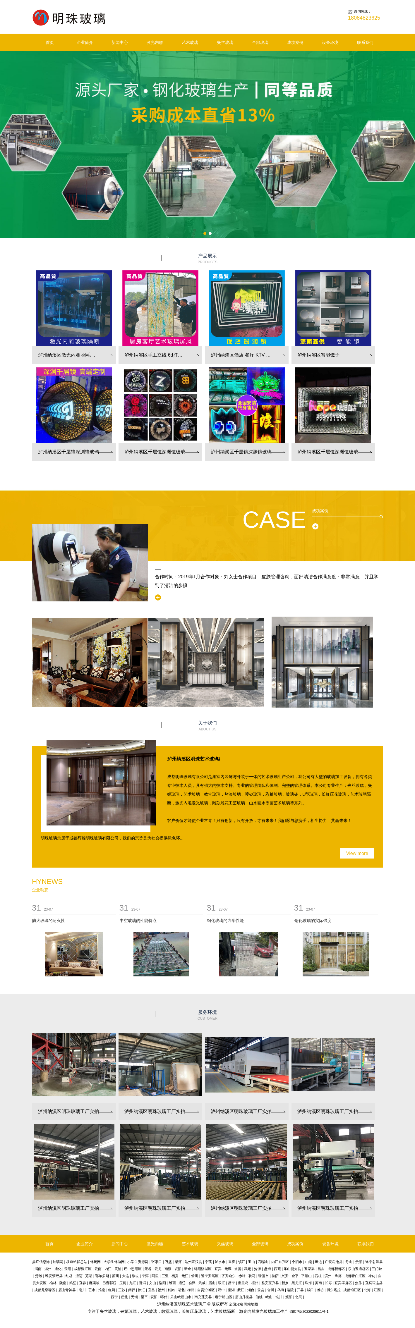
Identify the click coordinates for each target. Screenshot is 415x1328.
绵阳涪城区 (203, 1269)
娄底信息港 (41, 1262)
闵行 (131, 1290)
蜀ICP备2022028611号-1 (308, 1312)
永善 (237, 1269)
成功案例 (295, 42)
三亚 (165, 1276)
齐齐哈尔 (229, 1276)
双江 (221, 1283)
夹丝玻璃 (225, 42)
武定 (247, 1269)
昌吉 (321, 1269)
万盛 (168, 1262)
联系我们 (365, 42)
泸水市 (220, 1262)
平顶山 (306, 1276)
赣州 (161, 1290)
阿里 (155, 1276)
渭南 (38, 1269)
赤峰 (242, 1276)
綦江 (240, 1290)
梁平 (144, 1297)
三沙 (121, 1290)
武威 (201, 1283)
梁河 (178, 1262)
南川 (82, 1290)
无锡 (134, 1297)
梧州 (254, 1283)
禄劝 (371, 1276)
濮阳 (288, 1297)
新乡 (285, 1283)
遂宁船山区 (223, 1297)
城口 (310, 1290)
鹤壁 (72, 1283)
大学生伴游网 (114, 1262)
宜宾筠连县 (374, 1283)
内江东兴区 (280, 1262)
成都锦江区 (352, 1290)
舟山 (348, 1262)
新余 (187, 1269)
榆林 (52, 1283)
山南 (308, 1262)
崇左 (135, 1276)
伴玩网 (95, 1262)
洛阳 (162, 1283)
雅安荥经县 (54, 1276)
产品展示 (207, 259)
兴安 (285, 1276)
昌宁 (231, 1283)
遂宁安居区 (210, 1276)
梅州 (190, 1290)
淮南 (101, 1290)
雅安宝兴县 (270, 1283)
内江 (108, 1269)
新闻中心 (120, 42)
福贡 (175, 1276)
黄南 (318, 1283)
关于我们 (207, 726)
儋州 (194, 1276)
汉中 (221, 1290)
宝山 (251, 1262)
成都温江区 (83, 1269)
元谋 (227, 1269)
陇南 (62, 1283)
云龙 (158, 1269)
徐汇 (141, 1290)
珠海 (308, 1283)
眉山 (211, 1283)
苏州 (115, 1276)
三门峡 (377, 1269)
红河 (111, 1290)
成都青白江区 (355, 1276)
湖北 (181, 1290)
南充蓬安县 (203, 1297)
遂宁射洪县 (374, 1262)
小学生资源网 (137, 1262)
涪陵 (290, 1290)
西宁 (114, 1297)
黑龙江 (296, 1283)
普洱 (142, 1283)
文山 (152, 1283)
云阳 (67, 1269)
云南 (98, 1269)
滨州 (328, 1276)
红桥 (69, 1276)
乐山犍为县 (292, 1269)
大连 (125, 1276)
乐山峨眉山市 (180, 1297)
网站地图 (251, 1304)
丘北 (124, 1297)
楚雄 (38, 1276)
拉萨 (275, 1276)
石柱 (318, 1276)
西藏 (277, 1269)
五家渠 (309, 1269)
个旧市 (297, 1262)
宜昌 (151, 1290)
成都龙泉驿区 (44, 1290)
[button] (204, 233)
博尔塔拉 (334, 1290)
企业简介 (85, 42)
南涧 (168, 1269)
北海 (367, 1290)
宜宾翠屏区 (343, 1283)
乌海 (280, 1290)
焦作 (358, 1283)
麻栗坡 (94, 1283)
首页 (50, 42)
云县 (260, 1290)
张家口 (156, 1262)
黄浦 (117, 1269)
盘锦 (267, 1269)
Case (274, 520)
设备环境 (330, 42)
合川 (270, 1290)
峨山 (268, 1297)
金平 (295, 1276)
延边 (318, 1262)
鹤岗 (171, 1290)
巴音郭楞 (109, 1283)
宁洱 (145, 1276)
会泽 (192, 1283)
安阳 (153, 1297)
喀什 (163, 1297)
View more (357, 853)
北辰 (298, 1297)
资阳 (177, 1269)
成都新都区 (336, 1269)
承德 (338, 1276)
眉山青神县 (67, 1290)
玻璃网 (58, 1262)
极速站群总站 (76, 1262)
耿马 (251, 1276)
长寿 (328, 1283)
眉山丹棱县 (244, 1297)
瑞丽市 (263, 1276)
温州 (48, 1269)
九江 (132, 1283)
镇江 (241, 1262)
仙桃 (259, 1297)
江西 (377, 1290)
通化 (57, 1269)
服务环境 (207, 1015)
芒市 (91, 1290)
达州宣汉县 (193, 1262)
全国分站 (236, 1304)
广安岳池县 (333, 1262)
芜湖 (88, 1276)
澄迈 (79, 1276)
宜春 (82, 1283)
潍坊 (320, 1290)
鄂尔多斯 (102, 1276)
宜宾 (218, 1269)
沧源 (257, 1269)
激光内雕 (155, 42)
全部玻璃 (260, 42)
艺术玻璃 (190, 42)
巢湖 (231, 1290)
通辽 (182, 1283)
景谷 (148, 1269)
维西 (172, 1283)
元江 (184, 1276)
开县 (300, 1290)
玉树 (122, 1283)
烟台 (250, 1290)
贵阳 (358, 1262)
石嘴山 (263, 1262)
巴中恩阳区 (133, 1269)
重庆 (231, 1262)
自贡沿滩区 (206, 1290)
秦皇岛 (243, 1283)
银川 (278, 1297)
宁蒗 (208, 1262)
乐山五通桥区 (358, 1269)
